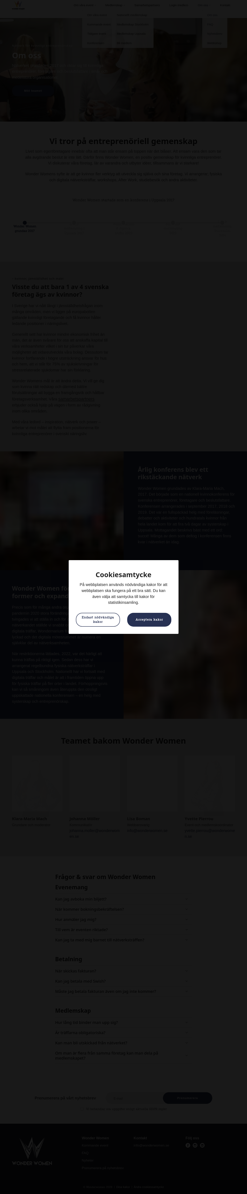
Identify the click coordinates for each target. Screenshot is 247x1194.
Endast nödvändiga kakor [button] (98, 620)
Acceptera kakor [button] (149, 619)
